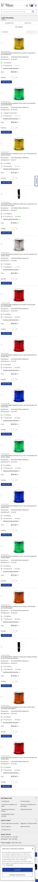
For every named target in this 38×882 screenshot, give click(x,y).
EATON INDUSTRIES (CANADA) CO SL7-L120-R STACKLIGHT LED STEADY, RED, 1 (19, 758)
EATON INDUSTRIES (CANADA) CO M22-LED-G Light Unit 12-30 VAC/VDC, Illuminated (19, 204)
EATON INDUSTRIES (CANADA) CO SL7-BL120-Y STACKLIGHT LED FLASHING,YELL (18, 53)
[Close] (33, 849)
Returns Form (25, 826)
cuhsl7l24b (5, 504)
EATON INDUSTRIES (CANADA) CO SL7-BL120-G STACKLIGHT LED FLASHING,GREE (18, 104)
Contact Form (6, 830)
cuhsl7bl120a (5, 605)
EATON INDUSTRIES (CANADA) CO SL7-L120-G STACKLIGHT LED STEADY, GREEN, (19, 456)
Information (19, 798)
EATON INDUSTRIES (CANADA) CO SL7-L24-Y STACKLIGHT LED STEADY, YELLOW (18, 154)
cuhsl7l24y (5, 152)
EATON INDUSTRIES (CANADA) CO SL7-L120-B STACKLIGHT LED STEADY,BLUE (19, 406)
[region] (17, 863)
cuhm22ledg (5, 202)
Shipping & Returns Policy (8, 810)
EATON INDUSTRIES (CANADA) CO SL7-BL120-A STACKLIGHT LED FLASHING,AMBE (18, 607)
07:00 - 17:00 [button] (32, 4)
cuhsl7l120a (5, 705)
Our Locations (6, 826)
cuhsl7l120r (5, 756)
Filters (9, 23)
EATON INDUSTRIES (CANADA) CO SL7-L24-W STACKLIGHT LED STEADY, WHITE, (19, 255)
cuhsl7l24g (5, 554)
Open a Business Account (10, 823)
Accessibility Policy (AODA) (7, 815)
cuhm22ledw (5, 655)
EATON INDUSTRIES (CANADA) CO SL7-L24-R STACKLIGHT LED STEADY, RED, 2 (18, 355)
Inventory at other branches (11, 68)
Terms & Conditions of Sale (9, 805)
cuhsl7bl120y (5, 51)
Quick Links (19, 820)
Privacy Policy (25, 801)
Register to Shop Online (28, 823)
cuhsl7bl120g (5, 102)
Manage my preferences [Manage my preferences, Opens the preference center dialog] (17, 875)
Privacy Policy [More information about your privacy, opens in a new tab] (9, 865)
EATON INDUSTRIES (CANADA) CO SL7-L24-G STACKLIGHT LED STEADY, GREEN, (19, 557)
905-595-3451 (17, 843)
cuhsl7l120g (5, 454)
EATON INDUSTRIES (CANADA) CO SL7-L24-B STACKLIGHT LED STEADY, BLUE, (18, 506)
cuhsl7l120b (5, 403)
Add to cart (6, 82)
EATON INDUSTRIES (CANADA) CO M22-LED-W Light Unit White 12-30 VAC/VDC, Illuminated (19, 657)
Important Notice (26, 809)
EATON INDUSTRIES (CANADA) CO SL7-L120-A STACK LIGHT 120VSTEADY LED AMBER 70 (18, 707)
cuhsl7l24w (5, 252)
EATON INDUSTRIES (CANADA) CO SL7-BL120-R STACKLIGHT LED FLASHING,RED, (18, 305)
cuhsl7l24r (5, 353)
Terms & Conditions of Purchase (28, 805)
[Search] (19, 11)
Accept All (17, 870)
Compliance (5, 801)
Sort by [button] (28, 23)
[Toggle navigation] (2, 5)
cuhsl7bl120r (5, 303)
